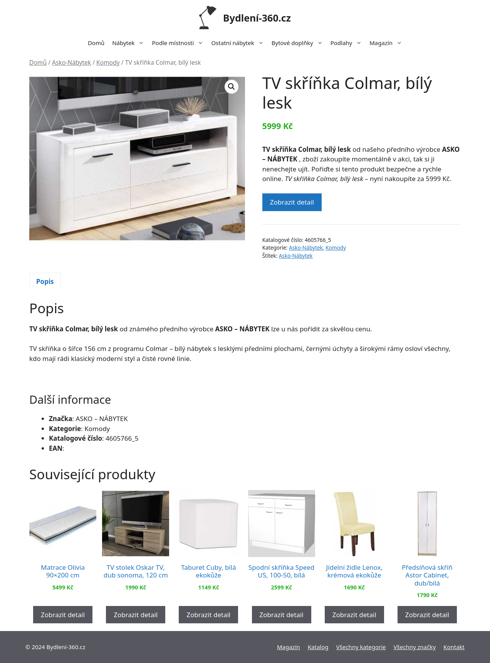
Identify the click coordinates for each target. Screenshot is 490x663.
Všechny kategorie (361, 647)
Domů (96, 43)
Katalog (318, 647)
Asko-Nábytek (71, 62)
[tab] (45, 281)
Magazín (387, 42)
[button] (231, 87)
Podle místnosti (179, 42)
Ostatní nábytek (239, 42)
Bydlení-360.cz (257, 17)
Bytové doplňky (299, 42)
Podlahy (348, 42)
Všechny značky (415, 647)
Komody (108, 62)
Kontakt (454, 647)
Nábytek (130, 42)
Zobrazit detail (292, 202)
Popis (45, 281)
